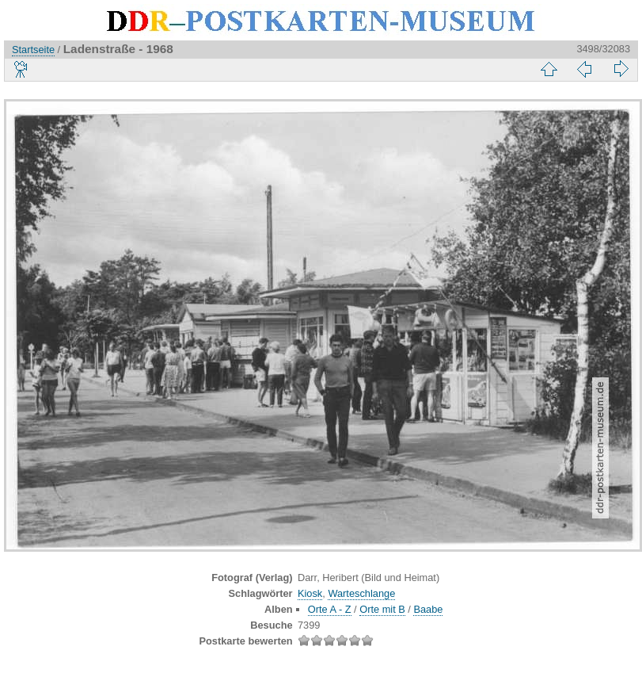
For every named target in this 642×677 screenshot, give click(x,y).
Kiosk (310, 593)
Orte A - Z (329, 609)
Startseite (33, 49)
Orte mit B (382, 609)
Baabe (428, 609)
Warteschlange (361, 593)
